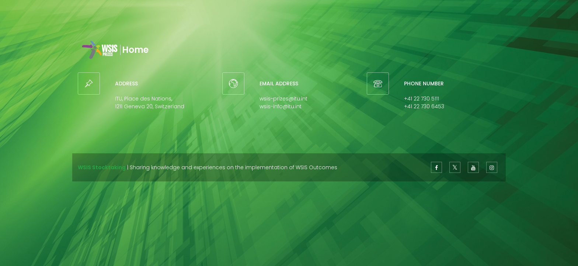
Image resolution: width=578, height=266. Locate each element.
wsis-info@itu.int (281, 106)
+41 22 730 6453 (424, 106)
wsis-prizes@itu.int (283, 98)
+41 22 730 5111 (421, 98)
